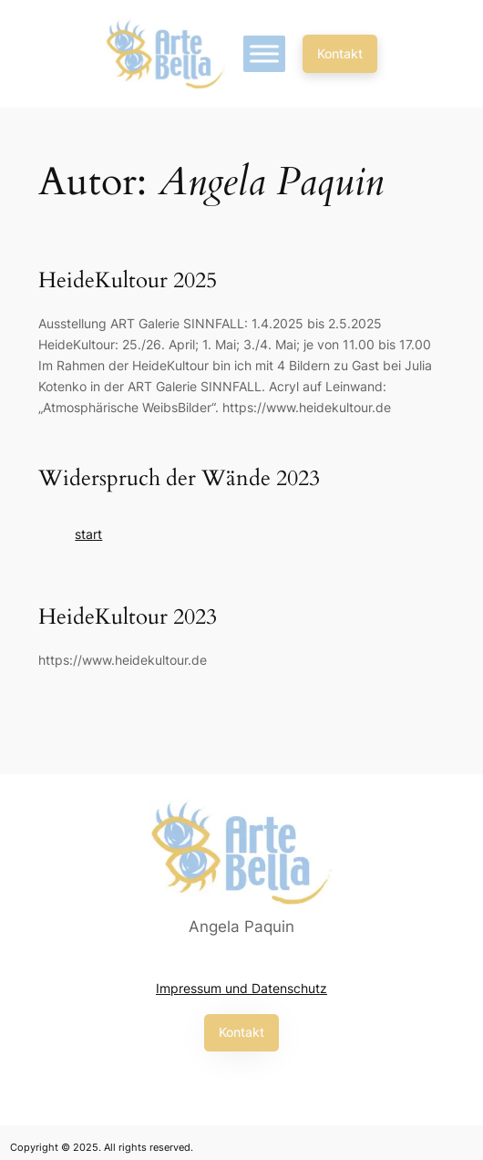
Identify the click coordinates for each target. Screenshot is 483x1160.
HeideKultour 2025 (127, 281)
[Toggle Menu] (264, 53)
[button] (340, 54)
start (88, 534)
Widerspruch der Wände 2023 (179, 479)
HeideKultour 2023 (127, 618)
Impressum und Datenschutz (241, 988)
